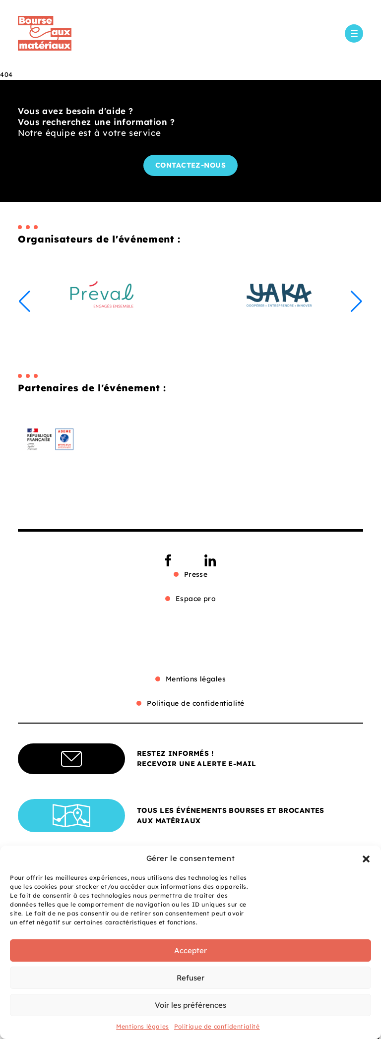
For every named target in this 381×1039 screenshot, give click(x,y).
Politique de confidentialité (217, 1026)
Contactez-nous (190, 165)
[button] (366, 858)
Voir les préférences (190, 1005)
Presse (196, 574)
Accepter (190, 950)
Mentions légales (142, 1026)
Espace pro (196, 598)
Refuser (190, 977)
